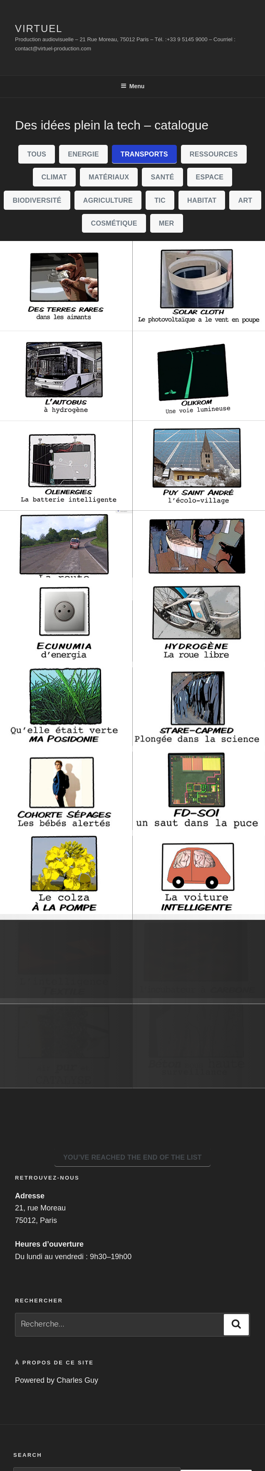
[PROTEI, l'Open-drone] (199, 556)
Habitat (201, 200)
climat (54, 177)
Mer (166, 223)
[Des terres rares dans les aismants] (66, 286)
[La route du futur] (66, 556)
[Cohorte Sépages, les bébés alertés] (66, 825)
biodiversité (37, 200)
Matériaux (109, 177)
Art (245, 200)
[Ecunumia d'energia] (66, 645)
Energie (83, 154)
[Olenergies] (66, 466)
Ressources (214, 154)
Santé (162, 177)
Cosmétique (114, 223)
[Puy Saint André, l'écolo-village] (199, 466)
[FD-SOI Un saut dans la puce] (199, 825)
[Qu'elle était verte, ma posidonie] (66, 735)
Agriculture (108, 200)
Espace (210, 177)
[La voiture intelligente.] (199, 915)
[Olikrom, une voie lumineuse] (199, 376)
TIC (160, 200)
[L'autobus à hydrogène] (66, 376)
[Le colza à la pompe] (66, 915)
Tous (36, 154)
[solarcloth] (199, 286)
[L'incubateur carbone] (199, 1005)
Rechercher (216, 1417)
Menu (133, 86)
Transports (144, 154)
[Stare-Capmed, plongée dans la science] (199, 735)
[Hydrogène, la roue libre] (199, 645)
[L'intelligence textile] (66, 1005)
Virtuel (38, 28)
